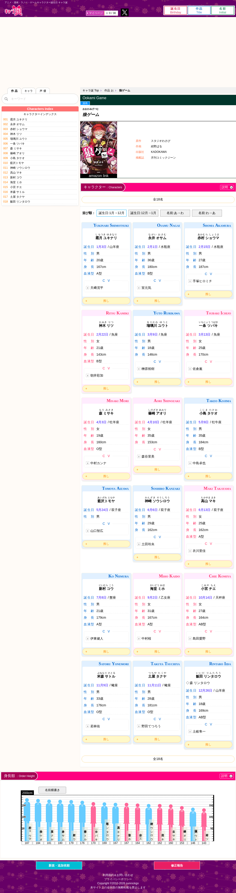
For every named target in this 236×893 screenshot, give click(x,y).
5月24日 (102, 510)
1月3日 (101, 247)
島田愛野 (199, 638)
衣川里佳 (199, 551)
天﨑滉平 (96, 288)
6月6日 (153, 510)
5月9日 (204, 422)
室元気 (146, 288)
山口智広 (96, 531)
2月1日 (153, 247)
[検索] (6, 98)
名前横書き (52, 790)
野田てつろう (151, 726)
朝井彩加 (96, 375)
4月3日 (101, 422)
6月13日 (204, 510)
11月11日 (154, 685)
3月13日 (204, 334)
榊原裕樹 (148, 369)
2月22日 (102, 334)
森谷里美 (148, 456)
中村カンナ (98, 463)
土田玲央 (148, 544)
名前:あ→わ (175, 213)
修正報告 (177, 865)
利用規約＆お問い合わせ (118, 875)
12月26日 (205, 690)
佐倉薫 (197, 369)
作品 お (108, 90)
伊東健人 (96, 638)
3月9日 (153, 334)
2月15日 (204, 247)
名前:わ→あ (206, 213)
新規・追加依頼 (59, 865)
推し (106, 300)
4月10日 (153, 422)
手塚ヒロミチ (202, 281)
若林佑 (95, 726)
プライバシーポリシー (118, 879)
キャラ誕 (14, 10)
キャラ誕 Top (91, 90)
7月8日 (101, 597)
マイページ (96, 13)
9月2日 (153, 597)
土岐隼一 (199, 731)
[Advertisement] (118, 51)
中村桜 (146, 638)
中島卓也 (199, 463)
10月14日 (205, 597)
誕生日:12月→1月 (143, 213)
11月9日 (102, 685)
